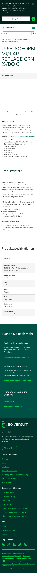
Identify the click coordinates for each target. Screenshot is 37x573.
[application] (18, 98)
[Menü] (33, 28)
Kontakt (4, 526)
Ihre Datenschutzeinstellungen (13, 561)
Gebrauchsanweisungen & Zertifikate (15, 508)
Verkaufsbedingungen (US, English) (11, 556)
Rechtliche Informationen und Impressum (13, 553)
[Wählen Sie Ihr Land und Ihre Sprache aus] (16, 18)
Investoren (5, 467)
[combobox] (18, 33)
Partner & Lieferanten (9, 471)
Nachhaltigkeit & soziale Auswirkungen (16, 475)
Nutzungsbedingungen (8, 558)
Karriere (4, 463)
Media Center (6, 482)
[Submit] (33, 33)
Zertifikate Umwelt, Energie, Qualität (14, 512)
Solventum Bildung (8, 497)
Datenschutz (26, 556)
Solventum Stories (8, 493)
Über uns (5, 459)
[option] (18, 101)
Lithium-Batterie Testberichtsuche (14, 516)
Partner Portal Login (9, 530)
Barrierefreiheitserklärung (23, 558)
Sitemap (4, 534)
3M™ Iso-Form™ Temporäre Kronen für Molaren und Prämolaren (16, 40)
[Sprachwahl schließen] (33, 4)
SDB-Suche (6, 500)
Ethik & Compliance (9, 479)
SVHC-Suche (6, 504)
